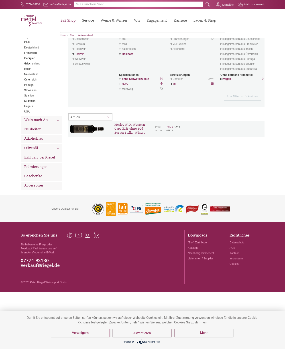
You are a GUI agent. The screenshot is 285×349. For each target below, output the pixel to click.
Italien (27, 93)
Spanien (29, 120)
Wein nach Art (42, 145)
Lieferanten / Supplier (200, 283)
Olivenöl (42, 173)
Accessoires (34, 210)
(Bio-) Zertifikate (197, 267)
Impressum (236, 283)
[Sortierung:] (90, 141)
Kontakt (234, 277)
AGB (232, 272)
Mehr (204, 333)
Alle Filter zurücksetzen (242, 121)
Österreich (30, 104)
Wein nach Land (85, 35)
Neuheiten (32, 154)
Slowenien (30, 114)
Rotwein (79, 78)
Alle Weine (33, 45)
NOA (141, 108)
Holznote (127, 78)
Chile (27, 66)
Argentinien (31, 61)
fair (174, 108)
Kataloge (193, 272)
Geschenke (33, 201)
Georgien (29, 82)
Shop (72, 35)
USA (27, 136)
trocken (126, 58)
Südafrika (30, 125)
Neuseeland (31, 98)
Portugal (29, 109)
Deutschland (31, 72)
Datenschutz (237, 267)
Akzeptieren (142, 333)
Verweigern (80, 333)
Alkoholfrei (33, 163)
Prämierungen (35, 191)
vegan (227, 103)
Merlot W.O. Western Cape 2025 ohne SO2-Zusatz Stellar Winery (129, 153)
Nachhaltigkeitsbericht (201, 277)
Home (63, 35)
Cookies (234, 288)
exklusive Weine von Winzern (240, 58)
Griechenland (32, 88)
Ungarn (28, 130)
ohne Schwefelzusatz (135, 103)
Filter (167, 45)
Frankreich (30, 77)
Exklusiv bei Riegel (39, 182)
